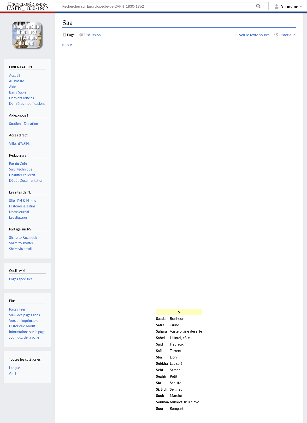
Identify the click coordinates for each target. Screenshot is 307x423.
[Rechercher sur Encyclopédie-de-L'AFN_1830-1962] (161, 6)
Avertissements (120, 416)
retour (67, 44)
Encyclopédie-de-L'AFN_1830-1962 (27, 6)
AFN (12, 373)
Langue (14, 368)
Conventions (14, 416)
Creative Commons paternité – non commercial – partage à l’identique (121, 407)
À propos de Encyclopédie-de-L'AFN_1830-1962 (66, 416)
